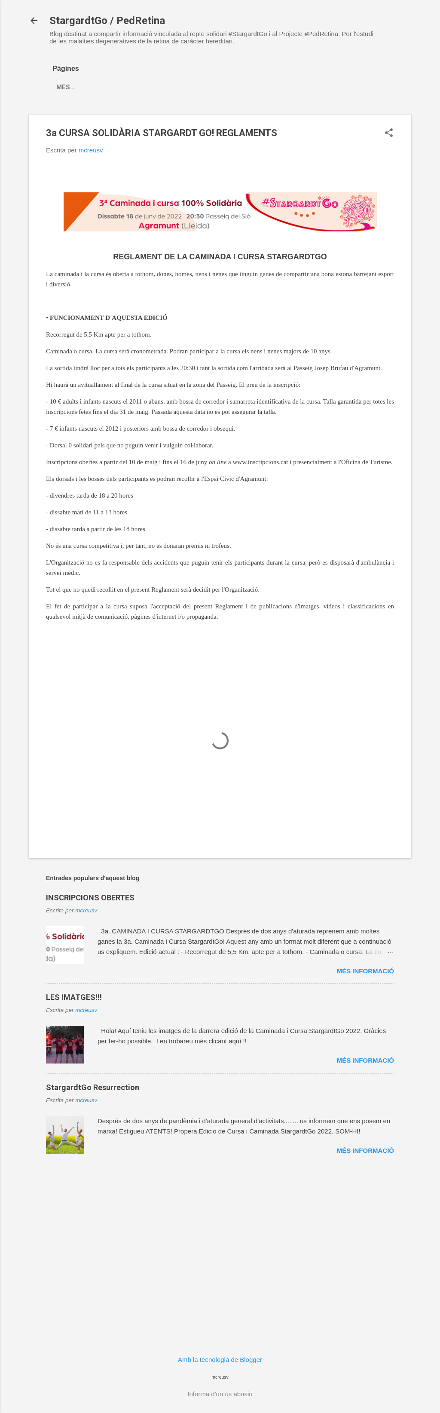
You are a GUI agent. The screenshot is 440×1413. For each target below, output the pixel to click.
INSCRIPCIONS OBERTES (90, 897)
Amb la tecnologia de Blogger (220, 1359)
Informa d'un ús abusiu (219, 1394)
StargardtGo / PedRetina (107, 21)
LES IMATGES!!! (74, 997)
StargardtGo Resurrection (92, 1087)
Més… (95, 87)
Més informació (365, 971)
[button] (389, 133)
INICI (63, 87)
